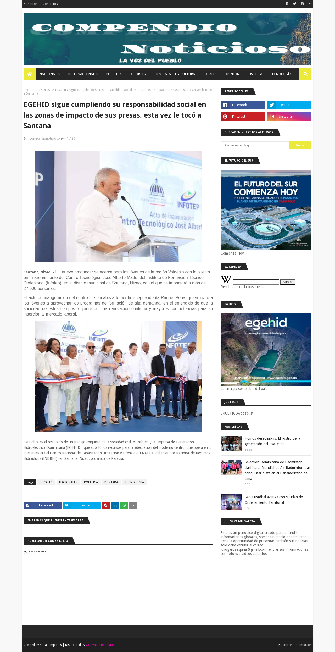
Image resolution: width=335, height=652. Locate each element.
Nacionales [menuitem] (50, 74)
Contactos (50, 4)
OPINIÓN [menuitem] (232, 74)
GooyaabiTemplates (100, 645)
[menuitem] (30, 74)
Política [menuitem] (114, 74)
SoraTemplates (51, 645)
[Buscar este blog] (255, 145)
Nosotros (30, 4)
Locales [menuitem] (210, 74)
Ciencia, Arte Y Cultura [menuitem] (174, 74)
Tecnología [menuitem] (281, 74)
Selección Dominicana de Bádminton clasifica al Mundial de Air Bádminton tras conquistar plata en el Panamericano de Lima (277, 470)
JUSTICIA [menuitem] (254, 74)
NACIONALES (68, 482)
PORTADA (111, 482)
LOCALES (46, 482)
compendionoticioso (45, 138)
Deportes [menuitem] (138, 74)
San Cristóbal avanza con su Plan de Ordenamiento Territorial (274, 500)
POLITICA (91, 482)
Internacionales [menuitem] (83, 74)
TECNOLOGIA (44, 90)
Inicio (28, 90)
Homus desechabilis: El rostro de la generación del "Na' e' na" (272, 441)
